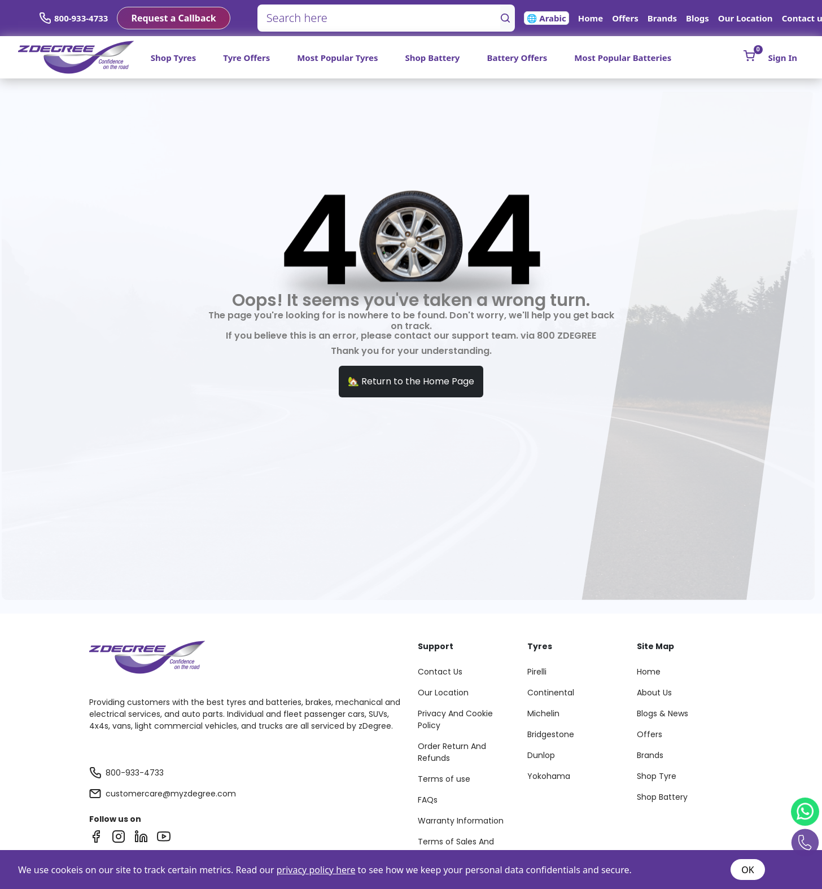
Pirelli (536, 671)
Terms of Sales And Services (456, 847)
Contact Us (440, 671)
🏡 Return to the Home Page (411, 381)
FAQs (428, 799)
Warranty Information (461, 820)
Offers (625, 18)
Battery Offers (517, 57)
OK (747, 870)
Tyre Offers (246, 57)
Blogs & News (662, 713)
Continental (550, 692)
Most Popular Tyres (337, 57)
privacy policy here (316, 870)
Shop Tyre (656, 776)
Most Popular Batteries (622, 57)
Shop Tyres (173, 57)
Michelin (543, 713)
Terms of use (444, 779)
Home (590, 18)
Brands (662, 18)
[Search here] (379, 18)
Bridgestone (550, 734)
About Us (654, 692)
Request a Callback (173, 18)
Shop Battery (432, 57)
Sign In (782, 57)
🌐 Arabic (546, 18)
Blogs (697, 18)
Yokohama (548, 776)
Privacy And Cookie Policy (455, 719)
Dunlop (541, 755)
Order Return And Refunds (452, 752)
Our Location (745, 18)
